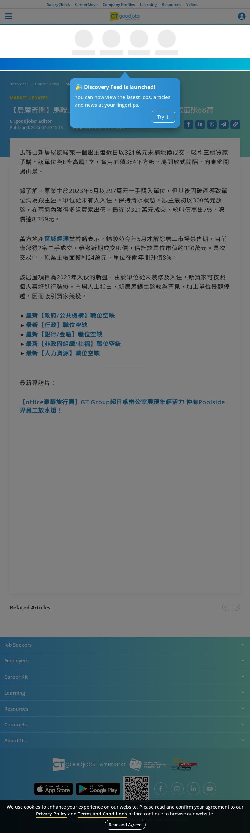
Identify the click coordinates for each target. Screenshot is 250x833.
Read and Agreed (125, 824)
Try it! (163, 117)
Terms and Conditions (102, 814)
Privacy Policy (51, 814)
